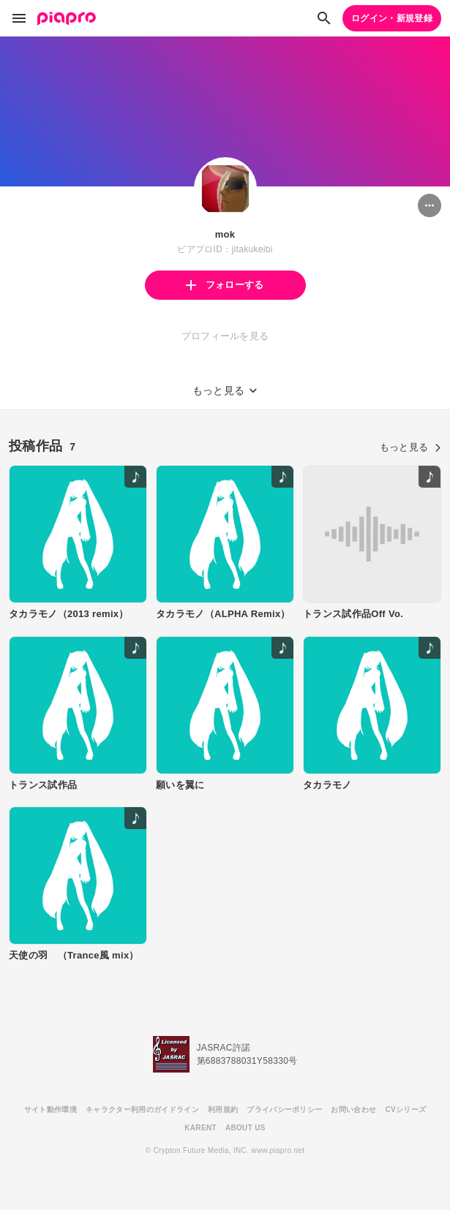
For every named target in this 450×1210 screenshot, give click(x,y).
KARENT (200, 1128)
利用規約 (223, 1109)
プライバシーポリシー (284, 1109)
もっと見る (410, 447)
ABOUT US (245, 1128)
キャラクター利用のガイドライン (142, 1109)
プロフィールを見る (225, 335)
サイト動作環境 (50, 1109)
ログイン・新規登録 (391, 18)
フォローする (224, 284)
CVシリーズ (405, 1109)
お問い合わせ (353, 1109)
